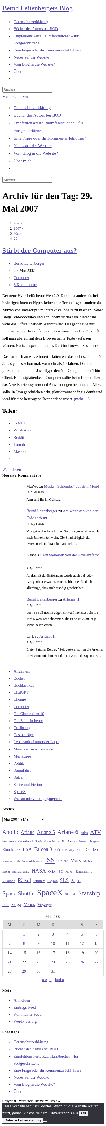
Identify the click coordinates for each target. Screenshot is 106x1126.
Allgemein (22, 671)
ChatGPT (21, 692)
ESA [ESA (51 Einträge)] (27, 849)
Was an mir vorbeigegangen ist (38, 799)
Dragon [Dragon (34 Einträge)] (94, 841)
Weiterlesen (11, 470)
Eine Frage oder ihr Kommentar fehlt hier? (50, 138)
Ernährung (22, 728)
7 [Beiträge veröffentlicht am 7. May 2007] (10, 943)
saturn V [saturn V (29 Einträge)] (39, 881)
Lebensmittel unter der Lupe (36, 742)
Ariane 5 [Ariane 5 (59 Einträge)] (46, 832)
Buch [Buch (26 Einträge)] (38, 841)
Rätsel (18, 777)
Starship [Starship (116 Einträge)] (89, 893)
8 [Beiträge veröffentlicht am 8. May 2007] (24, 943)
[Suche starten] (55, 181)
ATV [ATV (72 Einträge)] (95, 832)
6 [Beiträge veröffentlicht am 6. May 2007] (96, 934)
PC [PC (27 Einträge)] (61, 871)
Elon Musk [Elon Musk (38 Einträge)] (11, 849)
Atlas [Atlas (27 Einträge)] (84, 833)
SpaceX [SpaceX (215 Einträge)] (50, 892)
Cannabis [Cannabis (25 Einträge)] (50, 841)
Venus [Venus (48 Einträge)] (29, 904)
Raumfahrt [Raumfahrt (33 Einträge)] (84, 871)
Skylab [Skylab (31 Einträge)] (52, 881)
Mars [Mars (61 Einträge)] (75, 861)
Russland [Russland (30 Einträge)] (8, 881)
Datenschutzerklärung (32, 107)
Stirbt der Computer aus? (39, 250)
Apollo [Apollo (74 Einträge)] (10, 832)
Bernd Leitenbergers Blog (37, 8)
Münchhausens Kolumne (33, 749)
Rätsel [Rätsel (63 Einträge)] (24, 880)
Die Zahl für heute (28, 721)
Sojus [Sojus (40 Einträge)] (76, 880)
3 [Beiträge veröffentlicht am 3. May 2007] (53, 934)
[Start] (17, 223)
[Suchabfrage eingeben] (27, 90)
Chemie (20, 699)
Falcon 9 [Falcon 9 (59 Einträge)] (43, 849)
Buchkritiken (24, 685)
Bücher (19, 678)
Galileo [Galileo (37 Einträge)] (92, 849)
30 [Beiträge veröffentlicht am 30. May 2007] (38, 971)
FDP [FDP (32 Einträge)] (80, 850)
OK (83, 1113)
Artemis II (71, 599)
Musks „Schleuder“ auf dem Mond (71, 486)
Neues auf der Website (33, 145)
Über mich (23, 161)
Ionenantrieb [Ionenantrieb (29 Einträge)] (11, 861)
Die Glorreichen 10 (29, 714)
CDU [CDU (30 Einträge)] (62, 841)
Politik (19, 763)
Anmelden (22, 1000)
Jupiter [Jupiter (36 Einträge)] (62, 861)
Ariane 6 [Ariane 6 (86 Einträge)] (68, 832)
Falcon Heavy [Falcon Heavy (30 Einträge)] (64, 850)
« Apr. (46, 980)
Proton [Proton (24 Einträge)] (69, 871)
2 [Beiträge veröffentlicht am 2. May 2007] (39, 934)
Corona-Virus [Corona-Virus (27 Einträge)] (77, 841)
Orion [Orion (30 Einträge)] (52, 871)
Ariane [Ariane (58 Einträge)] (27, 832)
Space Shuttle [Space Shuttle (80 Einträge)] (18, 893)
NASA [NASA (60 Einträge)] (39, 871)
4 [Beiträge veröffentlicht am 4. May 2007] (67, 934)
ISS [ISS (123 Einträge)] (50, 860)
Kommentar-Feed (27, 1014)
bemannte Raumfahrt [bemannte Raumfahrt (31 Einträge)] (17, 841)
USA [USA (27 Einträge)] (5, 905)
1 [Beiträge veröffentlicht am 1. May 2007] (24, 934)
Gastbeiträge (24, 735)
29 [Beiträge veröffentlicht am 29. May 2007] (24, 971)
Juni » (59, 980)
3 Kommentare (25, 285)
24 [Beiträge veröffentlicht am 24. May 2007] (53, 962)
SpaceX (20, 792)
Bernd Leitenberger (29, 263)
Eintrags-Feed (25, 1007)
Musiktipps (22, 756)
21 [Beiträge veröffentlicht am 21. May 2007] (10, 962)
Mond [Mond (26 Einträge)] (6, 871)
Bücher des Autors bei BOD (37, 115)
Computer (21, 278)
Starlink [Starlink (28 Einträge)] (70, 894)
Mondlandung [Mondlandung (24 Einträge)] (20, 871)
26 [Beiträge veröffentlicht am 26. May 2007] (82, 962)
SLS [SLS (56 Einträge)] (64, 880)
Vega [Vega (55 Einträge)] (16, 904)
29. (16, 238)
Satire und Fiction (28, 785)
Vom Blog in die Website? (36, 153)
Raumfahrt (22, 770)
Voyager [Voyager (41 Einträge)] (44, 904)
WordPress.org (25, 1021)
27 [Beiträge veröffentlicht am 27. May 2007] (96, 962)
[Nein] (45, 1121)
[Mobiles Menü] (15, 97)
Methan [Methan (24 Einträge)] (88, 861)
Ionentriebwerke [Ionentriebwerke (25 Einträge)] (32, 861)
